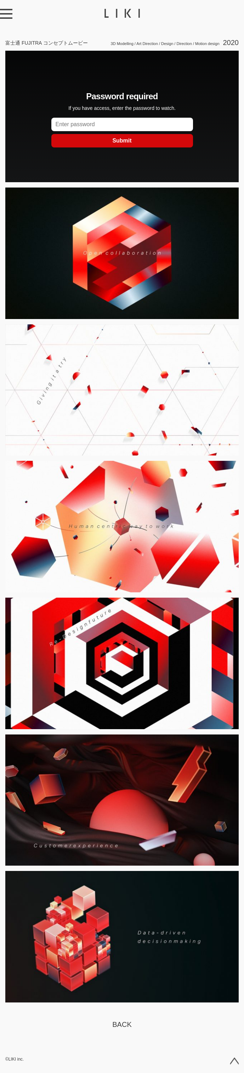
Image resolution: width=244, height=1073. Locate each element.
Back (121, 1024)
